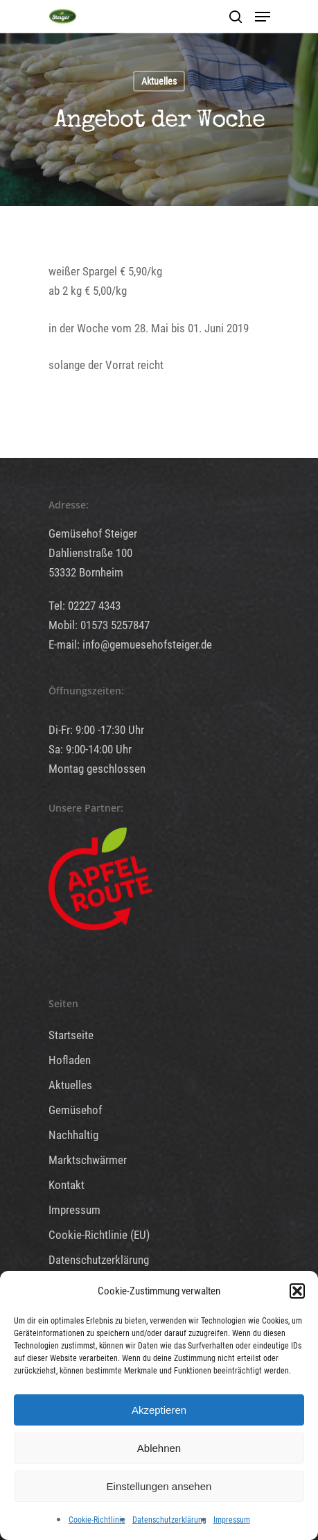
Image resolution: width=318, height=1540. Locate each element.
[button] (297, 1291)
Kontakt (66, 1185)
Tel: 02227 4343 (84, 606)
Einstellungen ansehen (159, 1486)
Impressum (231, 1520)
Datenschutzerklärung (169, 1520)
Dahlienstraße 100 (90, 553)
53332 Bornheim (85, 572)
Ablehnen (159, 1448)
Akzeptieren (159, 1410)
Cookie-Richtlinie (97, 1520)
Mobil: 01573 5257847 (99, 625)
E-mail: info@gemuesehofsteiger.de (130, 644)
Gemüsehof (75, 1110)
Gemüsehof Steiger (92, 533)
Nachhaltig (73, 1135)
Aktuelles (159, 81)
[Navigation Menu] (262, 17)
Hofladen (69, 1060)
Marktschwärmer (87, 1160)
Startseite (71, 1035)
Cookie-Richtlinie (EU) (99, 1235)
